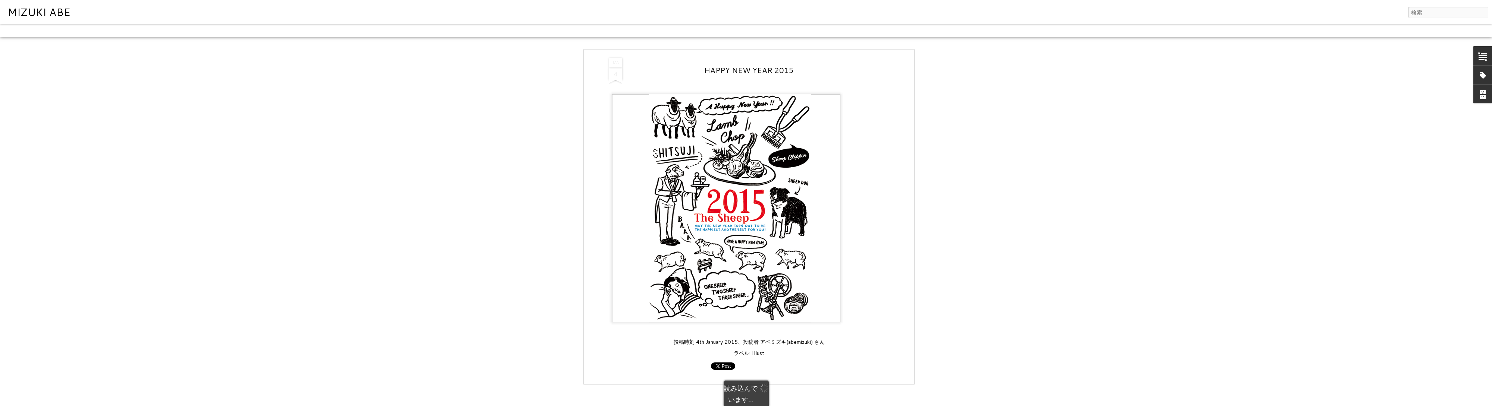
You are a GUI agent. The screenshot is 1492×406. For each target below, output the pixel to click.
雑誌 (83, 31)
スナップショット (173, 31)
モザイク (104, 31)
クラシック (17, 31)
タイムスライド (217, 31)
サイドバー (133, 31)
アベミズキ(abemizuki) (786, 274)
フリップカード (53, 31)
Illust (758, 285)
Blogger (775, 401)
